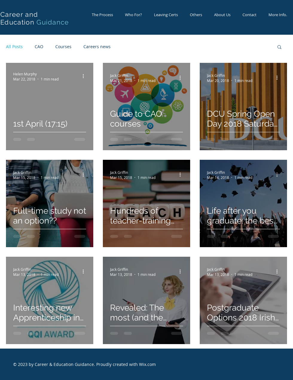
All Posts (14, 46)
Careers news (97, 46)
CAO (39, 46)
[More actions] (85, 76)
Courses (63, 46)
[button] (279, 47)
